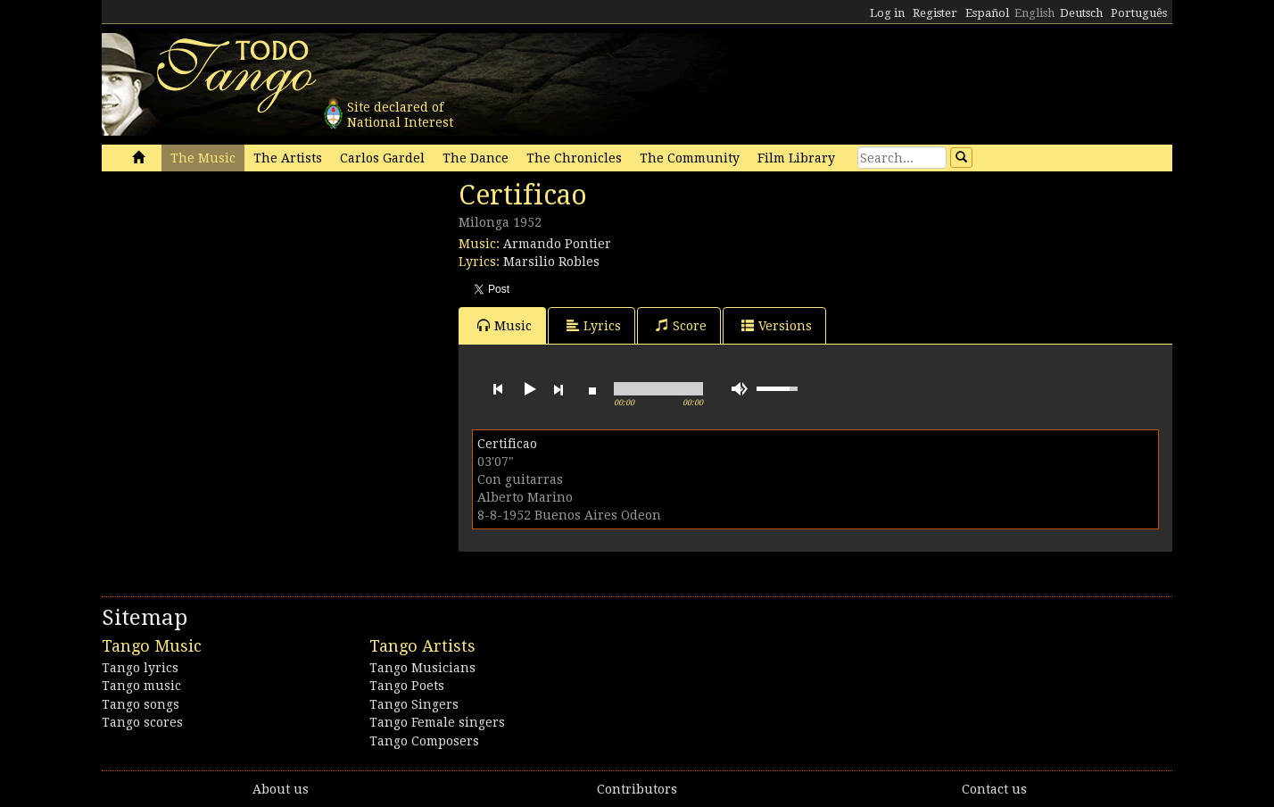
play (528, 389)
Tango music (141, 685)
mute (740, 388)
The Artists (287, 158)
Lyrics (594, 325)
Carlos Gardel (382, 158)
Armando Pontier (557, 244)
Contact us (994, 789)
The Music (203, 158)
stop (592, 389)
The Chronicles (574, 158)
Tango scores (142, 722)
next (558, 389)
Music (504, 325)
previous (497, 389)
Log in (887, 13)
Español (987, 13)
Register (935, 13)
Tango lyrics (140, 668)
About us (280, 789)
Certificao (507, 444)
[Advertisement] (235, 301)
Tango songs (140, 704)
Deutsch (1081, 13)
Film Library (796, 158)
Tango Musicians (422, 668)
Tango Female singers (437, 722)
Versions (776, 325)
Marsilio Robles (551, 261)
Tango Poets (406, 685)
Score (681, 325)
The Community (690, 158)
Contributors (637, 789)
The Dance (476, 158)
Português (1139, 13)
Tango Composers (424, 741)
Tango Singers (414, 704)
